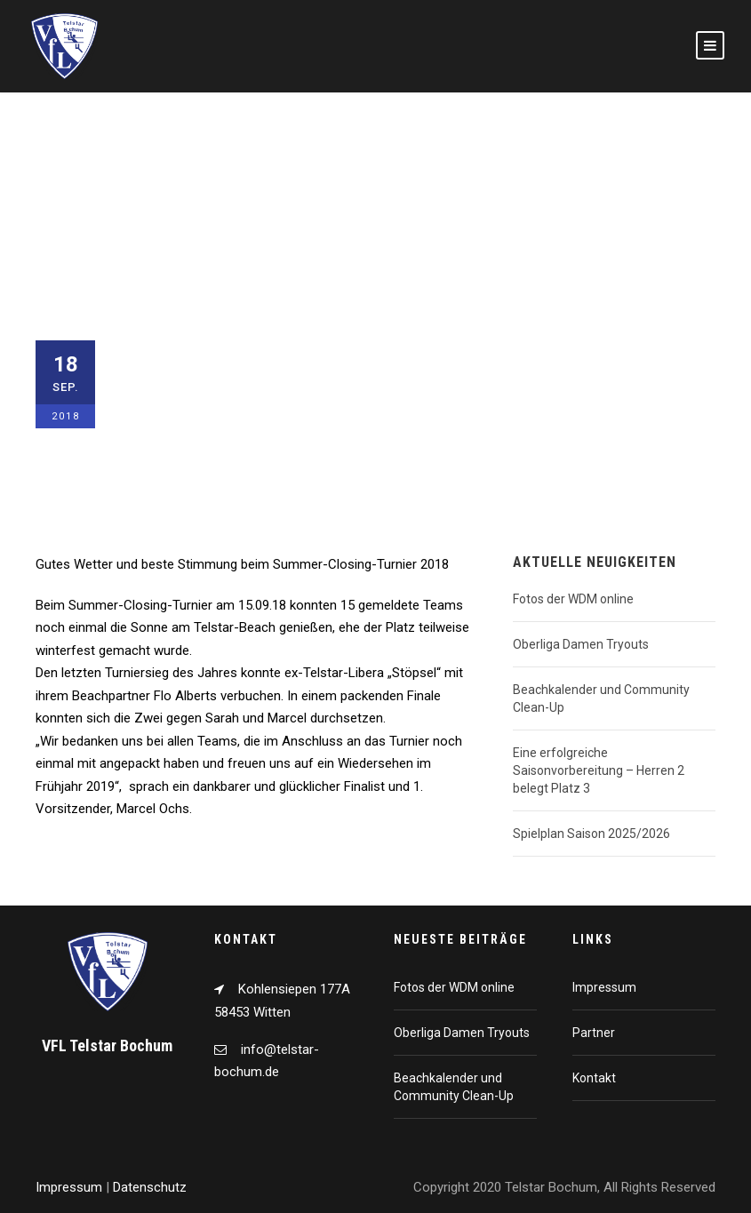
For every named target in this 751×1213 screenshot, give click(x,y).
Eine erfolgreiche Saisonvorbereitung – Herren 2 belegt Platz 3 (598, 770)
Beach (238, 459)
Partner (593, 1032)
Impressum (604, 987)
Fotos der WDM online (573, 599)
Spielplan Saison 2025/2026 (591, 833)
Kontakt (594, 1078)
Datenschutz (150, 1187)
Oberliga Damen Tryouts (581, 644)
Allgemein (182, 459)
